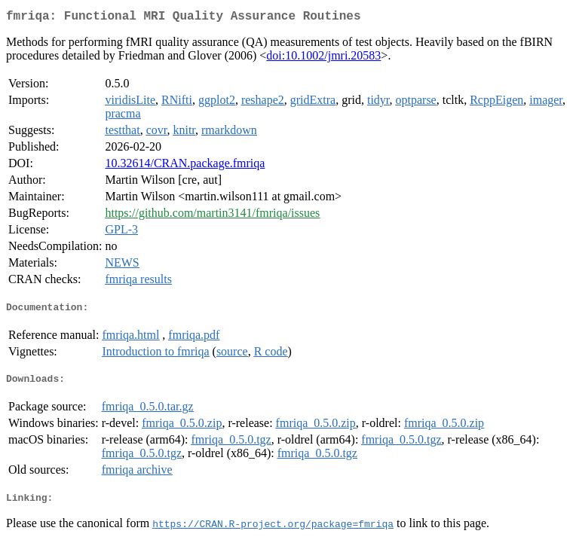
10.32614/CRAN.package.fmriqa (185, 166)
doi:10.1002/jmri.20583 (323, 58)
